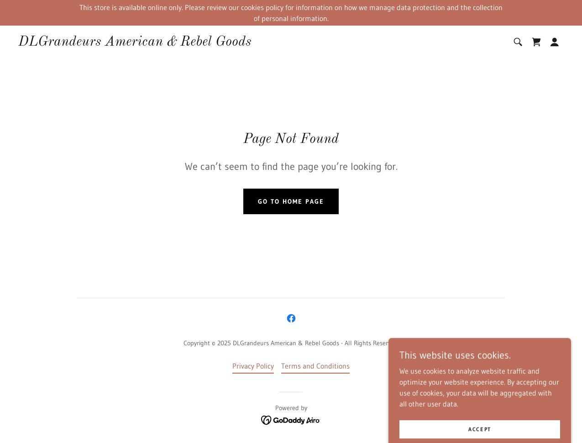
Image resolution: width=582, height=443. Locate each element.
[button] (554, 42)
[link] (135, 42)
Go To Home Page (291, 201)
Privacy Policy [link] (253, 365)
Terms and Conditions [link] (315, 365)
